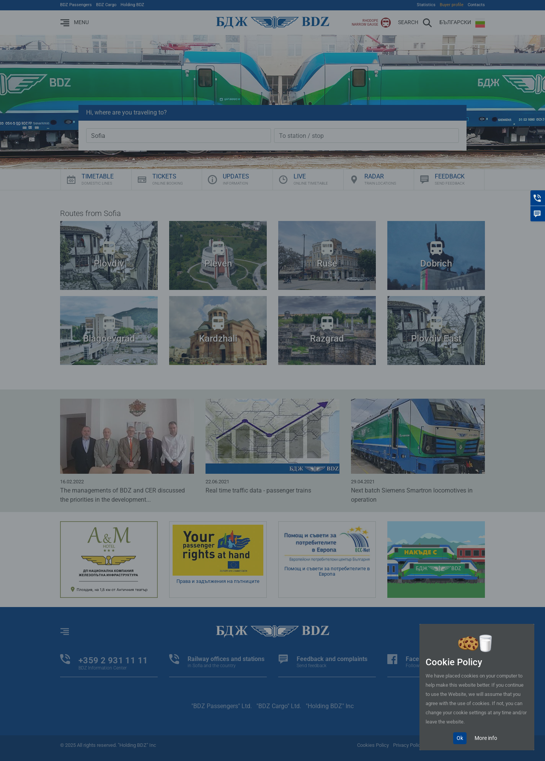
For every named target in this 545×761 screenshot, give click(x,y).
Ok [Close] (460, 738)
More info (486, 738)
